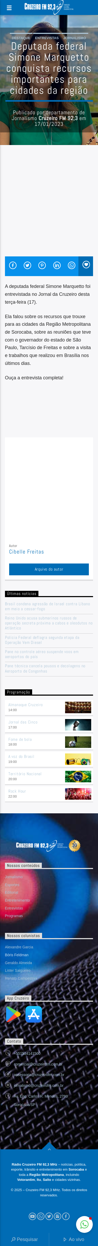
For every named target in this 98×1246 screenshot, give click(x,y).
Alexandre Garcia (19, 947)
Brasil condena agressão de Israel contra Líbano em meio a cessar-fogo (47, 606)
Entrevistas (47, 38)
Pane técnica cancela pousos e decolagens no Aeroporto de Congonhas (45, 668)
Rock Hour (17, 791)
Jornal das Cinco (23, 722)
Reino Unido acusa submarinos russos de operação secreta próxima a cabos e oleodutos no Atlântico (49, 623)
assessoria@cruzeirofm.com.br (39, 1075)
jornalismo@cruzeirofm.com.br (39, 1085)
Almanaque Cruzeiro (25, 704)
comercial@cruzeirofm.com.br (38, 1064)
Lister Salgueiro (17, 970)
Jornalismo (74, 38)
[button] (84, 1224)
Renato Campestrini (21, 978)
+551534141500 (27, 1053)
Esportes (12, 885)
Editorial (11, 892)
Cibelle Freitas (26, 551)
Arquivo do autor (49, 569)
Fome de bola (20, 739)
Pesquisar (24, 1240)
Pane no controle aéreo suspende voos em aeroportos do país (42, 654)
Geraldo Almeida (18, 963)
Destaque (21, 38)
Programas (14, 916)
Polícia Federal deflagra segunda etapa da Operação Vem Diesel (42, 640)
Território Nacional (25, 774)
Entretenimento (17, 900)
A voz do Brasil (21, 756)
